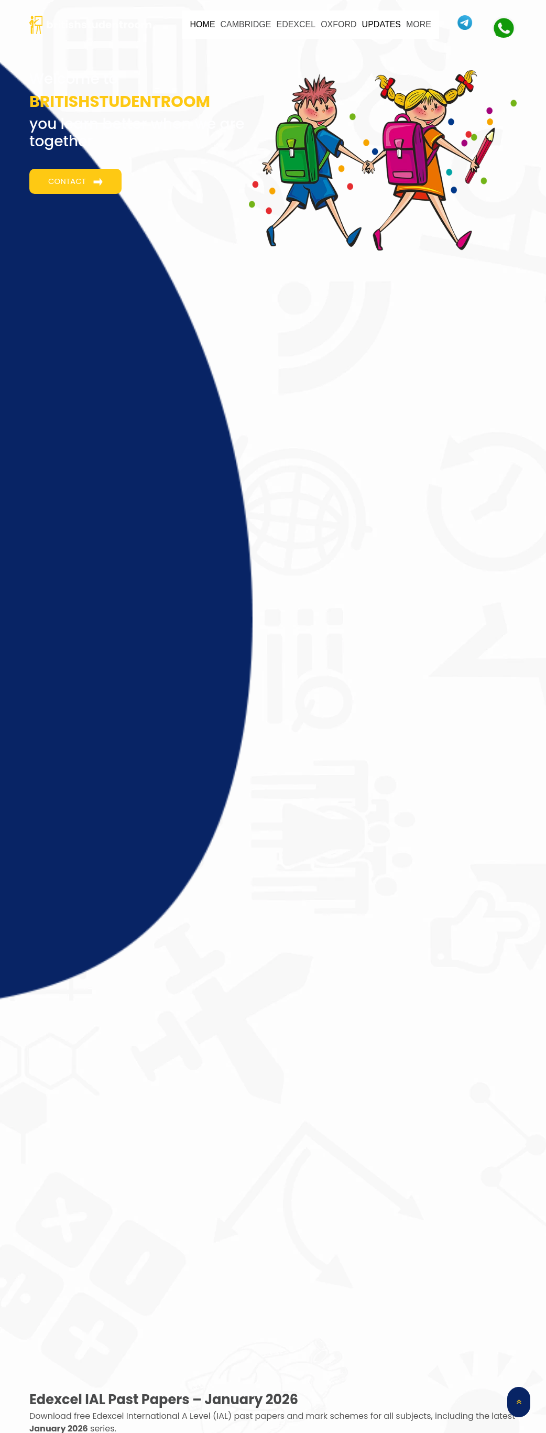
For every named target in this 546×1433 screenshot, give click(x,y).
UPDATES (381, 24)
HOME (202, 24)
